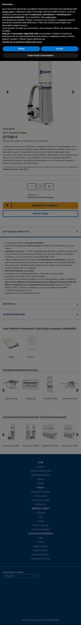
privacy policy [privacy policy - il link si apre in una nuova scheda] (8, 12)
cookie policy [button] (50, 17)
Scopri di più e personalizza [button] (40, 55)
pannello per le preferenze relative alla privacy (22, 42)
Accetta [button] (59, 49)
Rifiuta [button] (21, 49)
